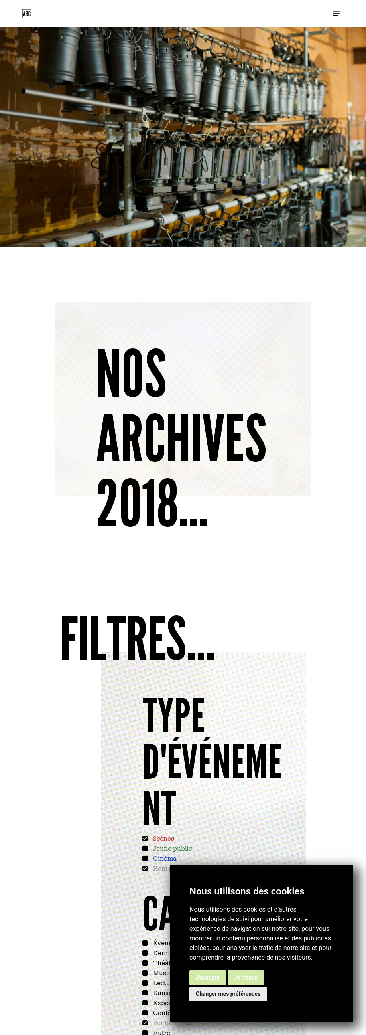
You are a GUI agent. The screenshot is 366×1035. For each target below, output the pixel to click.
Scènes (163, 837)
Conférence (170, 1012)
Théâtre (164, 962)
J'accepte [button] (208, 977)
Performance (171, 1022)
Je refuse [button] (246, 977)
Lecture (164, 982)
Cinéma (164, 857)
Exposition (169, 1002)
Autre (161, 1032)
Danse (162, 992)
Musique (166, 972)
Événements (171, 942)
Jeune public (172, 847)
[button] (336, 14)
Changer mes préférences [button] (228, 994)
